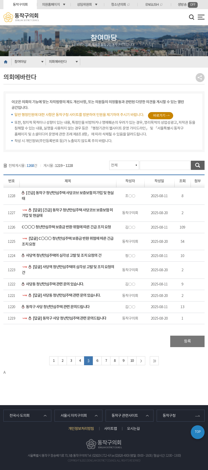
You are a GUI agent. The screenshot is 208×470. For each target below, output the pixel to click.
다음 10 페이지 (140, 360)
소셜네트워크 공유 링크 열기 (200, 77)
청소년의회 (118, 5)
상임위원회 (84, 5)
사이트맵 (110, 429)
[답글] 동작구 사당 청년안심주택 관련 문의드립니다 (64, 318)
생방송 (188, 5)
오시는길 (133, 429)
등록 (187, 341)
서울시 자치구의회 (73, 416)
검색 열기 (191, 17)
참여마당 (20, 62)
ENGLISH (152, 5)
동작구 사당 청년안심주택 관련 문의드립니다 (56, 307)
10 (132, 361)
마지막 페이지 (154, 360)
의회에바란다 (58, 62)
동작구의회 (20, 5)
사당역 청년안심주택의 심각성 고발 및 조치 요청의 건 (61, 255)
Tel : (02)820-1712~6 (98, 456)
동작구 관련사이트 (125, 416)
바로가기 (159, 116)
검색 (198, 165)
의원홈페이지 (51, 5)
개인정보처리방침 (81, 429)
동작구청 (169, 416)
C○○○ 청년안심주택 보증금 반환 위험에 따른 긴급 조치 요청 (66, 227)
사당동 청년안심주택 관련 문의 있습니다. (53, 284)
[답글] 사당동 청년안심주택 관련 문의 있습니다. (61, 295)
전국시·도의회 (19, 416)
